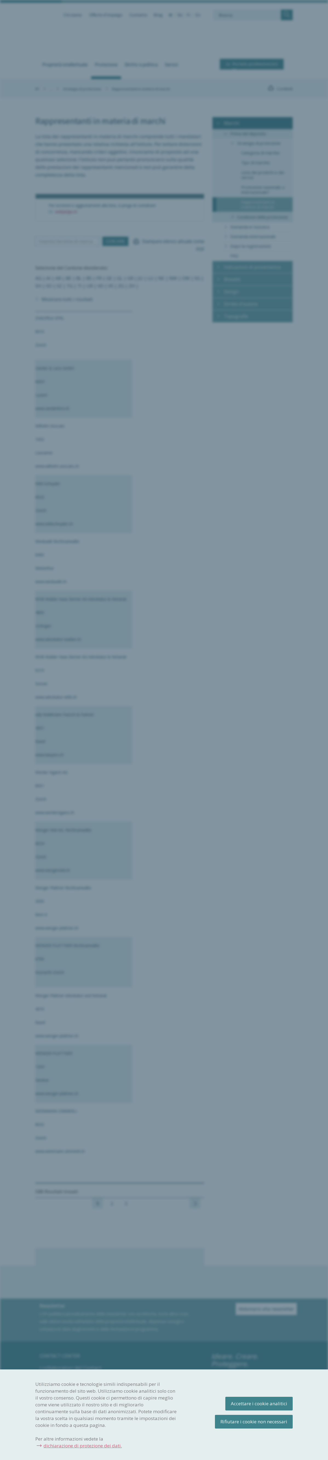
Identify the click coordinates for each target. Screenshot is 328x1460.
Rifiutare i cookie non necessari (253, 1421)
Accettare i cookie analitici (259, 1403)
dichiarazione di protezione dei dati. (83, 1445)
